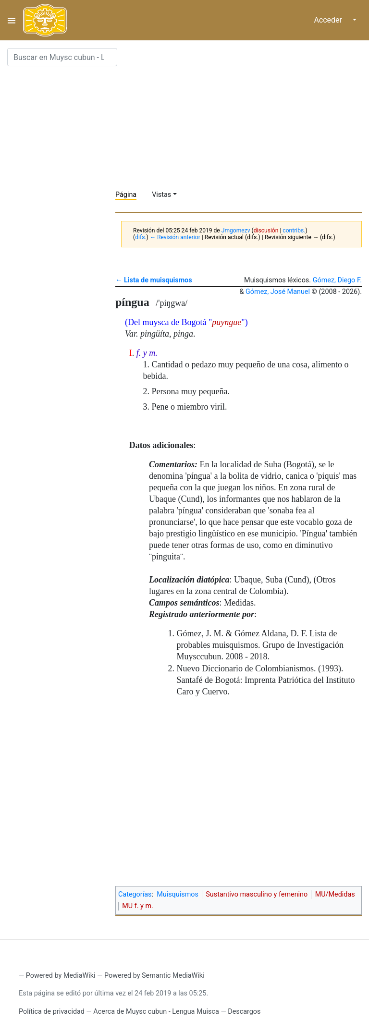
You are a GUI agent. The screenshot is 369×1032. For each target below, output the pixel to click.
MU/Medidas (335, 894)
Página (125, 195)
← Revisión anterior (175, 237)
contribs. (294, 230)
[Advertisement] (242, 115)
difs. (140, 237)
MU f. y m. (137, 906)
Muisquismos (177, 894)
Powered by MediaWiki (61, 975)
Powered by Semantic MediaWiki (154, 975)
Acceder (328, 19)
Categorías (135, 894)
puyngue (226, 322)
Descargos (244, 1012)
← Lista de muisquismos (153, 280)
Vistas (161, 195)
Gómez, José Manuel (278, 292)
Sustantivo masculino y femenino (257, 894)
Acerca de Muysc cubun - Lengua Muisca (156, 1012)
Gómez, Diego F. (337, 280)
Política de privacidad (52, 1012)
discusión (266, 230)
